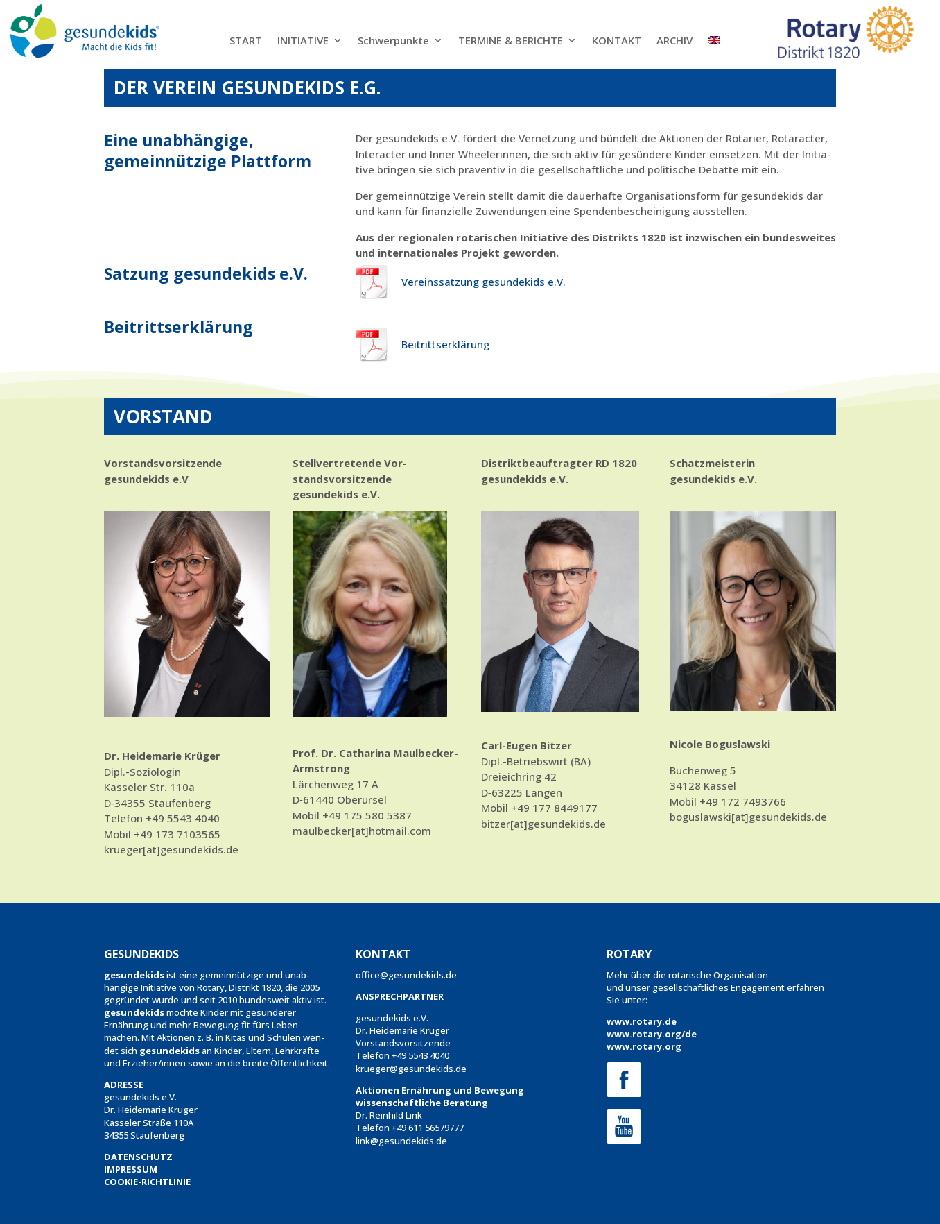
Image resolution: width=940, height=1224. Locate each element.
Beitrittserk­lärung (445, 344)
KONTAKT (616, 41)
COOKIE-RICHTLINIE (147, 1181)
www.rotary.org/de (652, 1034)
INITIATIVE (303, 41)
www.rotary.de (642, 1021)
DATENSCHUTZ (138, 1156)
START (245, 41)
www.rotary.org (644, 1046)
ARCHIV (674, 41)
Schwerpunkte (393, 41)
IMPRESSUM (130, 1169)
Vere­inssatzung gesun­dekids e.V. (483, 282)
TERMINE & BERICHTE (510, 41)
